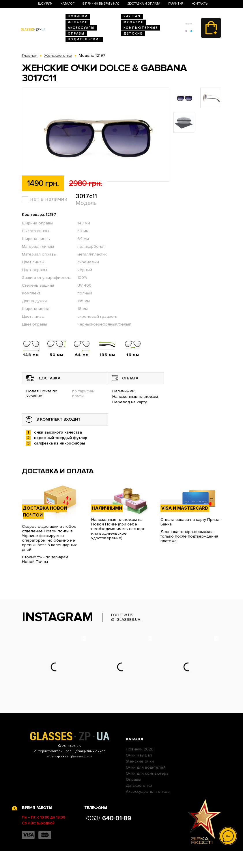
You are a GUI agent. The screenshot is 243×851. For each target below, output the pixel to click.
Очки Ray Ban (139, 755)
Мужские (133, 22)
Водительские (84, 39)
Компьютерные (141, 28)
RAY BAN (132, 16)
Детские (133, 33)
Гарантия (176, 3)
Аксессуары (81, 28)
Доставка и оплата (144, 3)
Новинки (78, 16)
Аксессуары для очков (148, 791)
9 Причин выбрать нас (101, 3)
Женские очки (140, 761)
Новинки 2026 (140, 749)
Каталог (67, 3)
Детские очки (139, 785)
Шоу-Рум (45, 3)
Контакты (200, 3)
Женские (77, 22)
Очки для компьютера (147, 773)
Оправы (76, 33)
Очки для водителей (146, 767)
